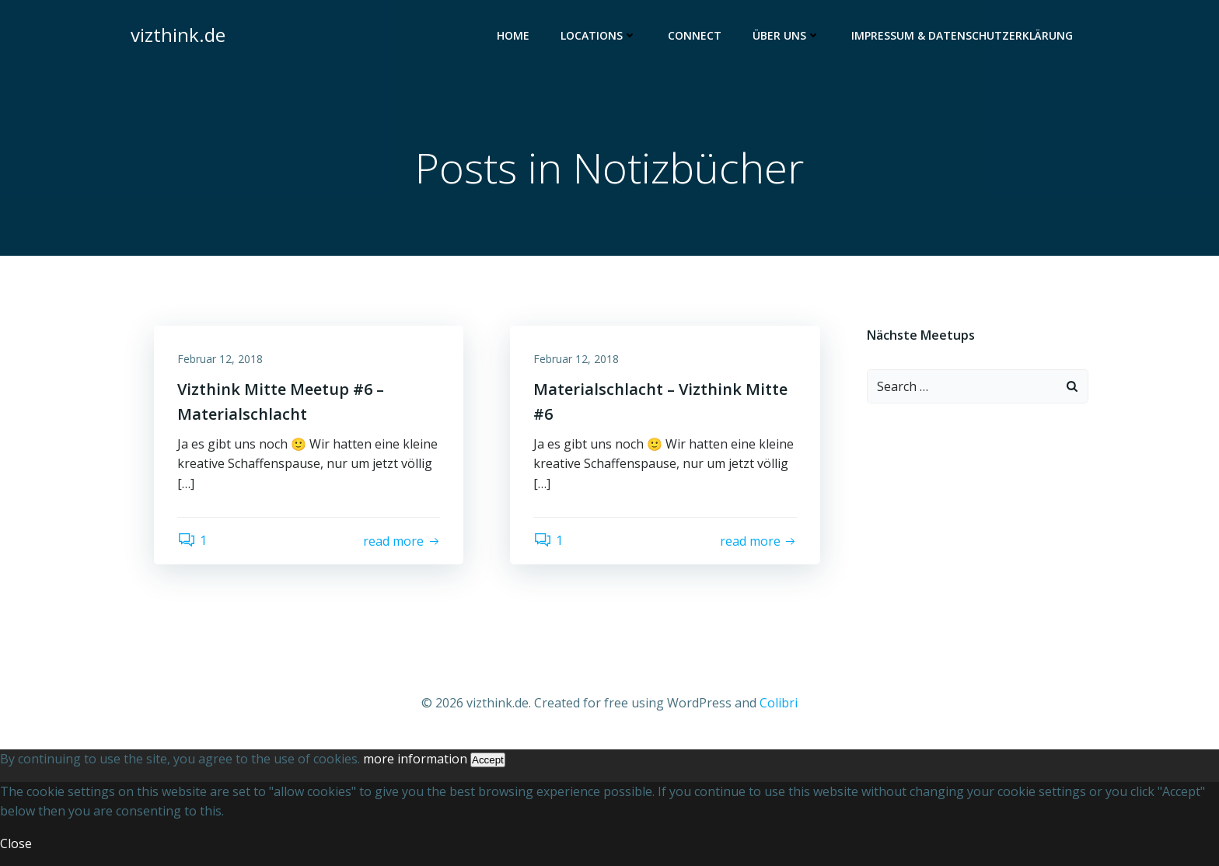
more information (415, 758)
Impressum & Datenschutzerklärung (962, 35)
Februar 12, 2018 (220, 358)
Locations (599, 35)
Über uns (786, 35)
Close (16, 843)
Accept (488, 760)
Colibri (779, 702)
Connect (694, 35)
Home (513, 35)
